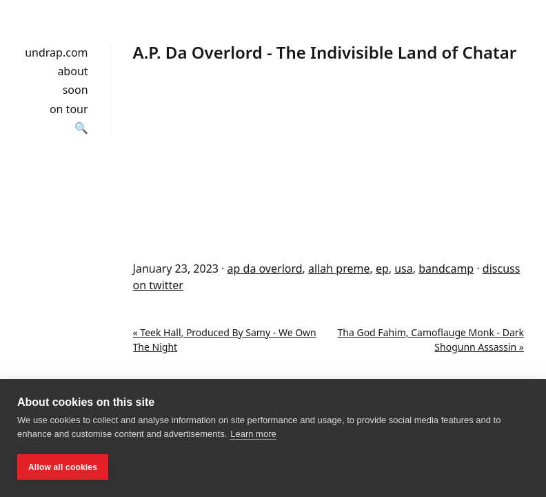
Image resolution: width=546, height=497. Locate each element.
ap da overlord (265, 268)
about (72, 71)
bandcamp (446, 268)
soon (75, 89)
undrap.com (56, 52)
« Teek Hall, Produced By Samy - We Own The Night (224, 339)
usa (403, 268)
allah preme (339, 268)
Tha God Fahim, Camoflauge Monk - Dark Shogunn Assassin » (431, 339)
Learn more (253, 434)
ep (382, 268)
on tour (69, 109)
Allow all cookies (62, 467)
